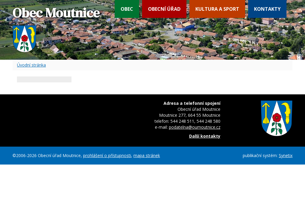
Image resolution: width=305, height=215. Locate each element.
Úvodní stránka (31, 65)
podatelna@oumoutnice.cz (194, 127)
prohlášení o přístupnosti (107, 155)
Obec (127, 9)
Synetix (285, 155)
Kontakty (267, 9)
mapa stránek (146, 155)
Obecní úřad (164, 9)
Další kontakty (204, 136)
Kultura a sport (217, 9)
